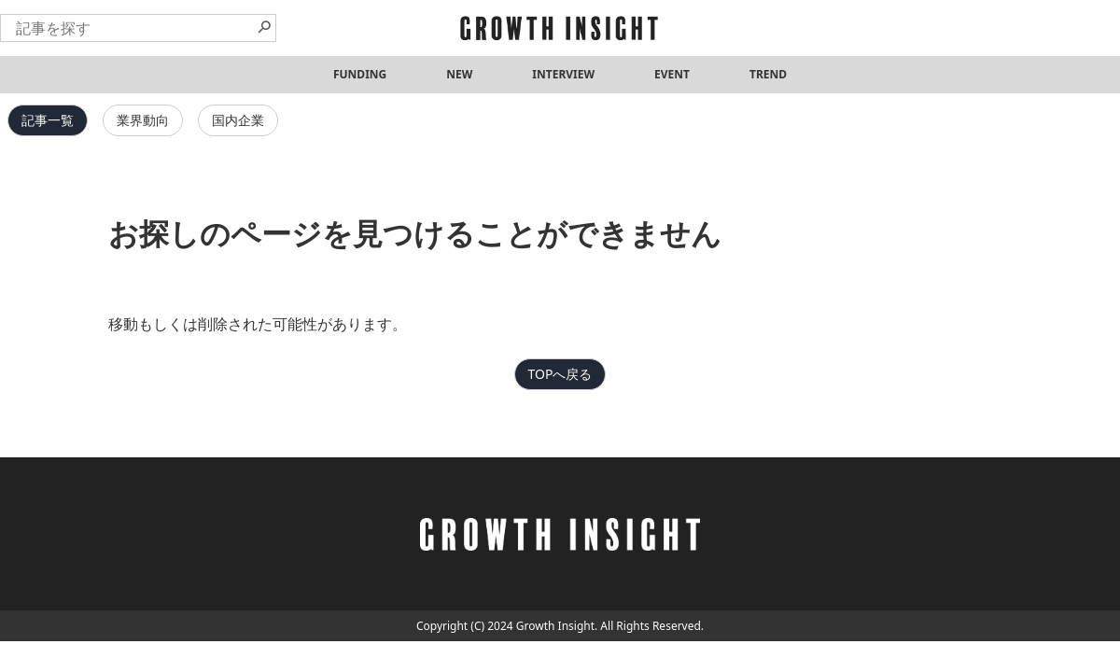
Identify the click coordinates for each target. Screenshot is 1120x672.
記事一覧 (47, 120)
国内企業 (238, 120)
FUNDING (359, 74)
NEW (459, 74)
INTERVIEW (563, 74)
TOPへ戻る (560, 374)
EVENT (672, 74)
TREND (768, 74)
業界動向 (143, 120)
